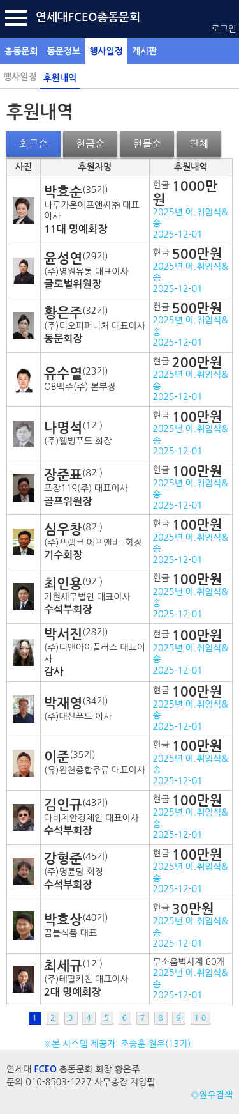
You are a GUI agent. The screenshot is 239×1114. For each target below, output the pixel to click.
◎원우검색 (212, 1094)
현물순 (147, 144)
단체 (198, 144)
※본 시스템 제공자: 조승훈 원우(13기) (119, 1043)
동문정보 (64, 51)
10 (201, 1018)
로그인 (224, 28)
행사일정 (106, 51)
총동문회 (21, 51)
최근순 (33, 144)
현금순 (90, 144)
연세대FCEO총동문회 (88, 17)
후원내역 (60, 77)
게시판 (144, 51)
